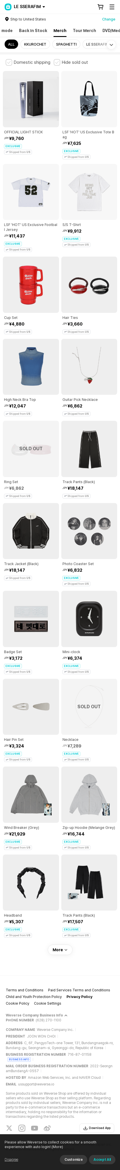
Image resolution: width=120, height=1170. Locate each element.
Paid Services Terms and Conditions (79, 990)
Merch (60, 30)
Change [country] (108, 19)
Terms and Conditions (24, 990)
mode (7, 30)
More (60, 949)
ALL (11, 44)
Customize (73, 1160)
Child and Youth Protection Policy (34, 997)
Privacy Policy (79, 997)
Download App (97, 1128)
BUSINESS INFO (19, 1059)
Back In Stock (33, 30)
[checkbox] (28, 62)
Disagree (11, 1160)
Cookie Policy (17, 1003)
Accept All (102, 1160)
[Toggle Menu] (112, 7)
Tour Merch (84, 30)
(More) (57, 1147)
